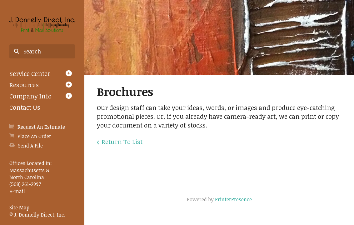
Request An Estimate (41, 126)
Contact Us (24, 107)
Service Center (29, 73)
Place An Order (34, 136)
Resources (24, 84)
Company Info (30, 96)
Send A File (30, 145)
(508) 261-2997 (25, 184)
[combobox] (42, 51)
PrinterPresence (233, 199)
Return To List (122, 141)
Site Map (19, 207)
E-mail (17, 191)
